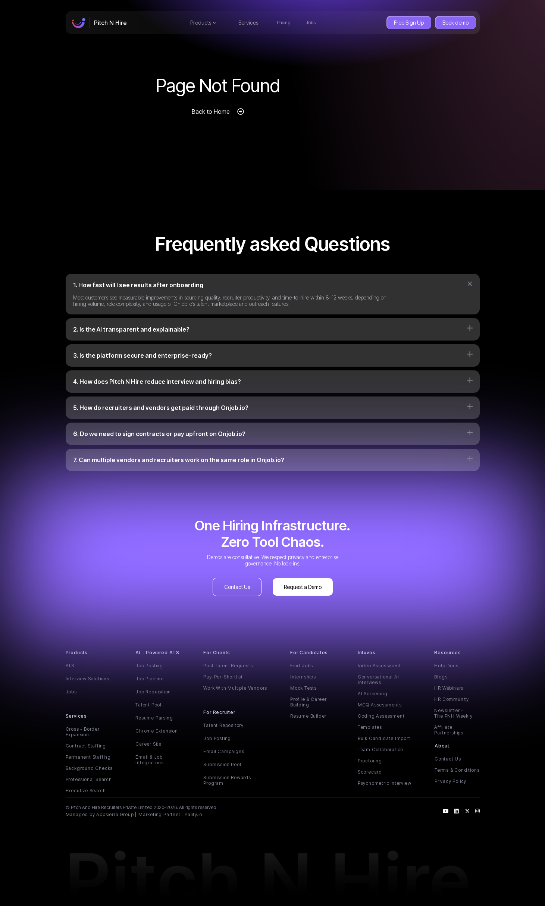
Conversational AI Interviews (378, 679)
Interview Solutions (87, 678)
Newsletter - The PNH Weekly (453, 713)
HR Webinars (448, 688)
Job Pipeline (149, 678)
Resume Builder (308, 716)
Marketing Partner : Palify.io (170, 814)
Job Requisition (153, 692)
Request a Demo (303, 587)
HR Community (451, 699)
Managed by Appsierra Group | (101, 814)
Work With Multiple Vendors (235, 688)
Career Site (148, 744)
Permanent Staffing (88, 757)
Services (248, 22)
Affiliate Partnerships (448, 730)
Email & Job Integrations (149, 759)
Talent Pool (148, 705)
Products (203, 22)
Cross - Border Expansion (83, 731)
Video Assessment (379, 665)
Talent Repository (223, 725)
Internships (303, 677)
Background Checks (89, 768)
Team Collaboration (380, 749)
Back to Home (211, 111)
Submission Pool (222, 764)
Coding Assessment (381, 716)
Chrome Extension (156, 731)
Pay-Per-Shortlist (223, 677)
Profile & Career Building (308, 702)
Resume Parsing (154, 718)
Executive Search (86, 790)
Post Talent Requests (228, 665)
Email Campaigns (223, 751)
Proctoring (370, 761)
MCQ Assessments (380, 705)
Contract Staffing (86, 746)
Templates (370, 727)
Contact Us (237, 587)
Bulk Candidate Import (384, 738)
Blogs (440, 677)
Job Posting (149, 665)
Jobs (311, 22)
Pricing (284, 22)
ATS (70, 665)
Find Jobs (301, 665)
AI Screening (373, 693)
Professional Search (89, 779)
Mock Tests (303, 688)
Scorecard (370, 772)
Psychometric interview (384, 783)
